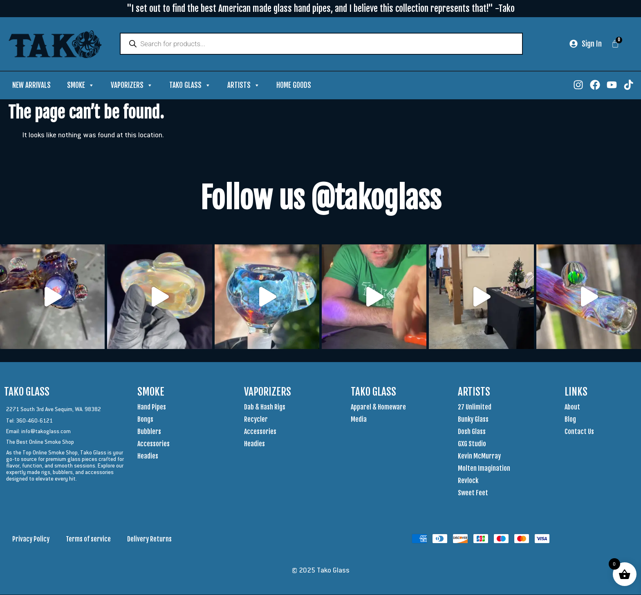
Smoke (80, 86)
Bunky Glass (473, 420)
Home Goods (293, 85)
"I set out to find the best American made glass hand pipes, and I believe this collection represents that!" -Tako (321, 8)
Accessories (153, 444)
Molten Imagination (484, 469)
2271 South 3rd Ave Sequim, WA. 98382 (53, 409)
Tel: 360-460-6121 (29, 421)
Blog (570, 420)
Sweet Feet (473, 493)
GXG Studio (472, 444)
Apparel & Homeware (378, 407)
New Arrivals (31, 85)
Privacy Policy (30, 539)
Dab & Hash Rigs (264, 407)
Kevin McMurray (479, 456)
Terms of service (88, 539)
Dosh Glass (472, 432)
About (572, 407)
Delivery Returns (149, 539)
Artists (243, 86)
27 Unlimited (474, 407)
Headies (147, 456)
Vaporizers (132, 86)
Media (359, 420)
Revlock (468, 481)
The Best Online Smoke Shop (40, 442)
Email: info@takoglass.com (38, 431)
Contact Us (579, 432)
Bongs (145, 420)
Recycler (256, 420)
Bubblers (149, 432)
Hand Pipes (151, 407)
